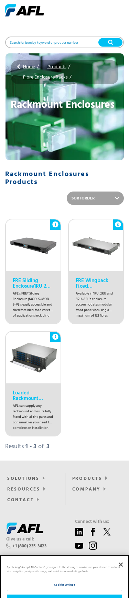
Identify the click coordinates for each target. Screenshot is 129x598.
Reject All (65, 572)
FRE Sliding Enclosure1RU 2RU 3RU (33, 283)
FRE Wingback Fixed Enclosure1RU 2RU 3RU (96, 283)
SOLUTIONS (23, 478)
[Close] (120, 536)
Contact (20, 500)
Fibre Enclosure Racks (45, 77)
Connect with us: (92, 522)
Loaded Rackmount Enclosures (26, 395)
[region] (64, 562)
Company (86, 489)
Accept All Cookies (64, 588)
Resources (23, 489)
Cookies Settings (64, 557)
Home (29, 67)
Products (56, 67)
